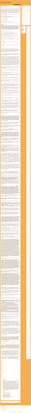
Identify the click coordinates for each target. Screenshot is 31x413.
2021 (28, 34)
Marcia (23, 27)
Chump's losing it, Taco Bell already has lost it (5, 407)
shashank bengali (2, 371)
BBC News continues (12, 157)
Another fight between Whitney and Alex (28, 253)
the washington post (3, 363)
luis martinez (2, 370)
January (28, 351)
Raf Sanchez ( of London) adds (12, 146)
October (28, 331)
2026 (28, 27)
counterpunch (2, 367)
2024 (28, 30)
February (28, 348)
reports (3, 344)
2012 (28, 47)
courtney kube (2, 361)
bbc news (2, 366)
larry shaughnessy (2, 365)
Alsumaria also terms (5, 347)
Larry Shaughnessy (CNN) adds (6, 156)
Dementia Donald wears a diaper (4, 409)
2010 (28, 354)
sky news (2, 364)
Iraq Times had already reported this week (15, 230)
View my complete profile (23, 32)
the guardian (2, 368)
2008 (28, 357)
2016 (28, 41)
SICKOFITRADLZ (6, 2)
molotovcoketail (17, 411)
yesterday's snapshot (13, 180)
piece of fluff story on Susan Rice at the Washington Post (8, 7)
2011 (28, 353)
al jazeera (2, 374)
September (28, 334)
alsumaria (2, 372)
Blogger (22, 411)
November (28, 329)
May (28, 342)
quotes (11, 324)
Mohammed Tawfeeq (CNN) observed (5, 356)
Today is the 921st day (3, 53)
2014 (28, 44)
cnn (1, 375)
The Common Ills (23, 7)
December (28, 49)
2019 (28, 37)
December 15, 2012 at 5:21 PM (5, 390)
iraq (1, 360)
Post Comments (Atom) (12, 403)
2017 (28, 40)
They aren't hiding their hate (3, 408)
